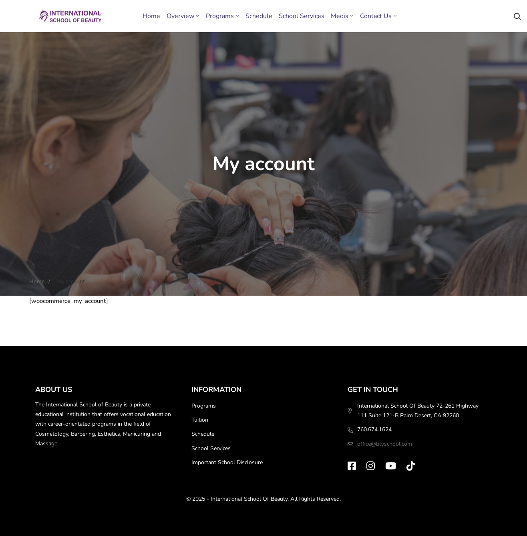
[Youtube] (390, 466)
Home (36, 281)
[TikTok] (410, 466)
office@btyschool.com (384, 444)
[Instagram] (370, 466)
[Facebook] (351, 466)
